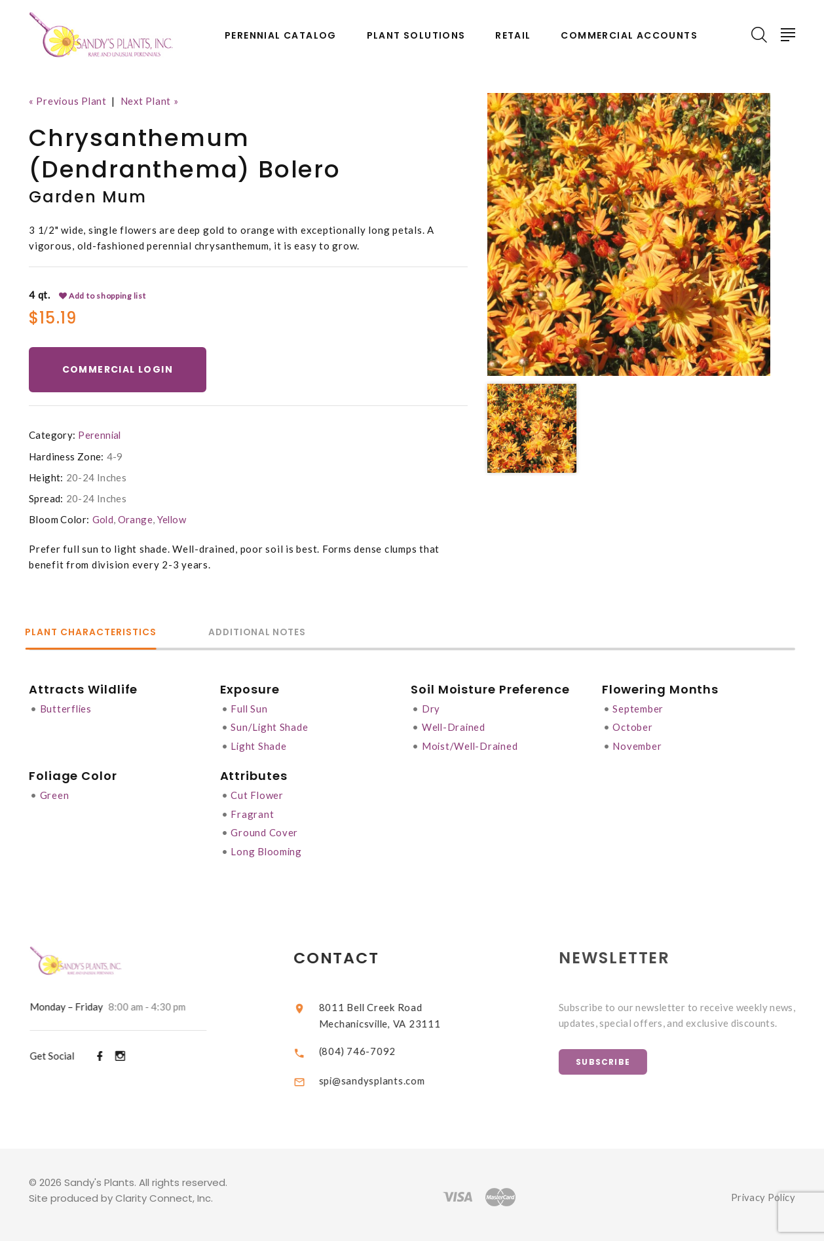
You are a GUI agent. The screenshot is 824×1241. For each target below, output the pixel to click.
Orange (136, 519)
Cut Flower (258, 793)
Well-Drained (456, 726)
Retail (513, 35)
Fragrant (252, 811)
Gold (103, 519)
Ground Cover (265, 830)
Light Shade (259, 744)
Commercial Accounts (629, 35)
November (639, 744)
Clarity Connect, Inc (163, 1193)
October (634, 726)
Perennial (100, 435)
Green (54, 793)
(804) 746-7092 (368, 1046)
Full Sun (250, 708)
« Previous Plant (68, 101)
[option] (628, 234)
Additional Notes (271, 633)
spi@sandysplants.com (383, 1075)
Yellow (173, 519)
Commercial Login (118, 369)
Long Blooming (267, 848)
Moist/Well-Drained (472, 744)
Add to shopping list (103, 295)
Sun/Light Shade (270, 726)
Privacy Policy (762, 1192)
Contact (348, 954)
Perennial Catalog (281, 35)
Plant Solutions (416, 35)
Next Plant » (151, 101)
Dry (432, 708)
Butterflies (66, 708)
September (639, 708)
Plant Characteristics (95, 633)
